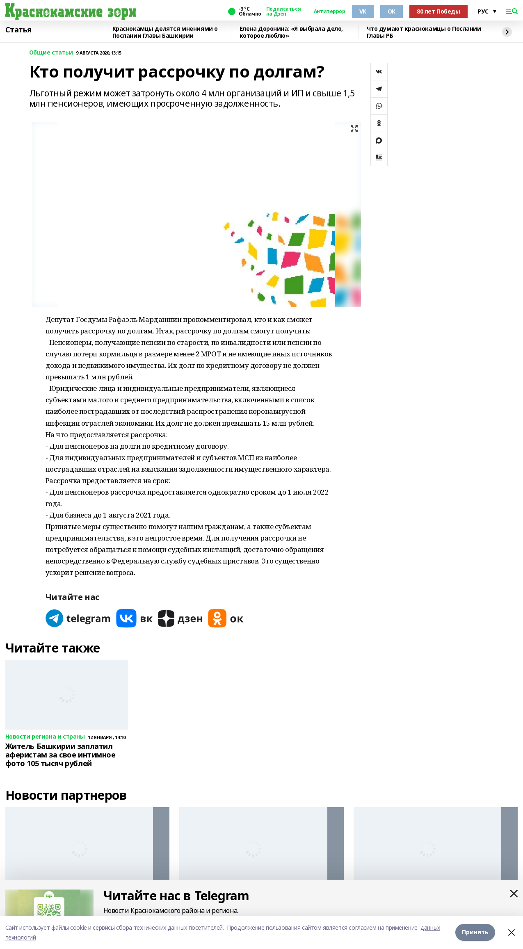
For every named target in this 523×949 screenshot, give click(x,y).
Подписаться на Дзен (283, 11)
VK (362, 11)
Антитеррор (329, 11)
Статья (18, 29)
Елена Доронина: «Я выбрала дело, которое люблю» (291, 32)
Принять (475, 932)
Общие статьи (51, 52)
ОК (391, 11)
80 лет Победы (438, 11)
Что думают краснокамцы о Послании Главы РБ (424, 32)
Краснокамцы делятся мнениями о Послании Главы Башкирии (165, 32)
